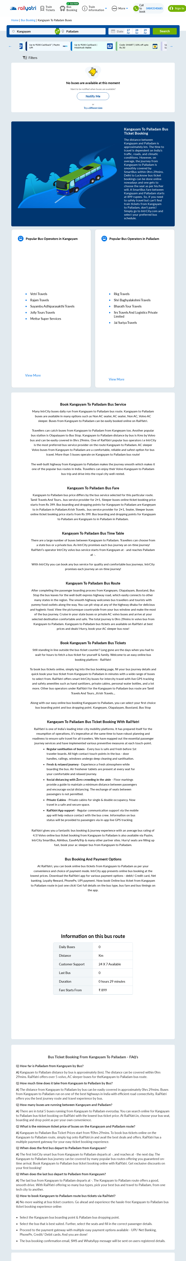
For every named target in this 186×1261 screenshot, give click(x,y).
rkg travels (121, 294)
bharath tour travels (127, 306)
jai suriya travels (125, 323)
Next (170, 46)
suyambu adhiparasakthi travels (52, 306)
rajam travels (39, 300)
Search (165, 31)
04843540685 (154, 8)
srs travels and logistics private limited (136, 314)
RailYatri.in (131, 1116)
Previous (9, 46)
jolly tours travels (42, 312)
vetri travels (38, 294)
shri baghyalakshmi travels (132, 300)
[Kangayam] (32, 31)
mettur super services (45, 319)
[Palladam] (82, 31)
